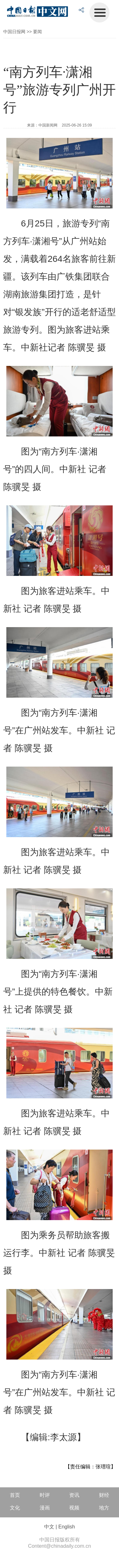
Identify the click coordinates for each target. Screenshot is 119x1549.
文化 (15, 1507)
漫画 (45, 1507)
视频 (74, 1507)
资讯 (74, 1495)
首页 (15, 1495)
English (66, 1526)
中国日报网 (14, 31)
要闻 (37, 31)
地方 (104, 1507)
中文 (49, 1526)
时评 (45, 1495)
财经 (104, 1495)
